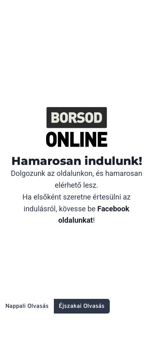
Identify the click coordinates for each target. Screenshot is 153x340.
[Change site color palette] (55, 306)
